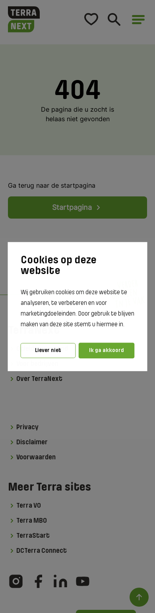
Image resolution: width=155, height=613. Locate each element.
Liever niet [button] (48, 350)
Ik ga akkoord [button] (106, 350)
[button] (127, 325)
